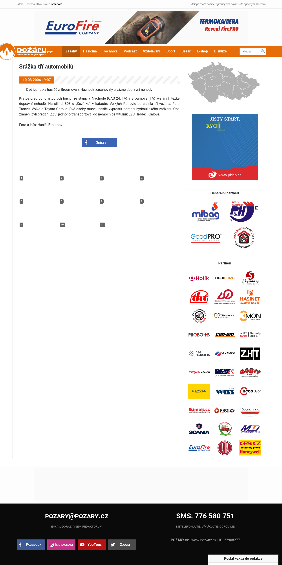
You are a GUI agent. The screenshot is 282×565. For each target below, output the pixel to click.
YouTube (95, 545)
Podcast (130, 51)
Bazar (185, 51)
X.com (125, 545)
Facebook (34, 545)
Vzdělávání (151, 51)
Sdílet (101, 142)
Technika (110, 51)
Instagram (64, 545)
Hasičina (90, 51)
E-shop (202, 51)
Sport (171, 51)
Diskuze (220, 51)
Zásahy (71, 51)
